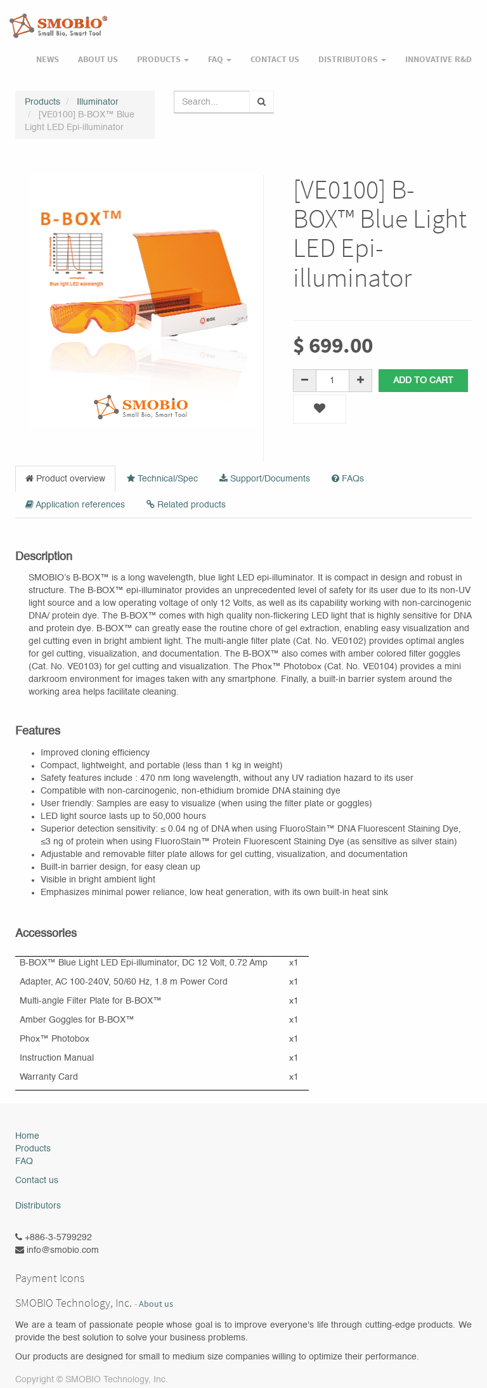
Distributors (38, 1205)
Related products (186, 504)
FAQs (348, 478)
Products (42, 102)
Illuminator (98, 102)
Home (27, 1136)
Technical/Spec (162, 478)
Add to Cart (423, 380)
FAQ (24, 1161)
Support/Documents (264, 478)
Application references (75, 504)
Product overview (65, 478)
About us (156, 1304)
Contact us (36, 1180)
